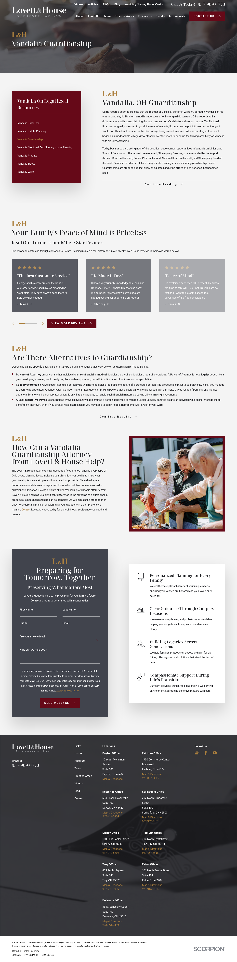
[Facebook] (206, 753)
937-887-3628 (150, 852)
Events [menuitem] (160, 16)
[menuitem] (46, 123)
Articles (93, 4)
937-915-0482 (150, 889)
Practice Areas (83, 776)
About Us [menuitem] (93, 16)
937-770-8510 (110, 852)
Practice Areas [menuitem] (124, 16)
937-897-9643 (150, 778)
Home (78, 753)
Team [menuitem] (107, 16)
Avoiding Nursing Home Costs (144, 4)
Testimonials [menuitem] (177, 16)
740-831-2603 (110, 925)
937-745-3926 (110, 889)
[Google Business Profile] (196, 753)
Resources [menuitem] (145, 16)
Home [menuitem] (80, 16)
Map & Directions (112, 779)
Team (78, 768)
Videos (78, 4)
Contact (79, 798)
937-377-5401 (150, 821)
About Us (80, 760)
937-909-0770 (211, 4)
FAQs (106, 4)
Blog (117, 4)
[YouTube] (215, 753)
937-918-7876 (110, 816)
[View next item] (42, 323)
